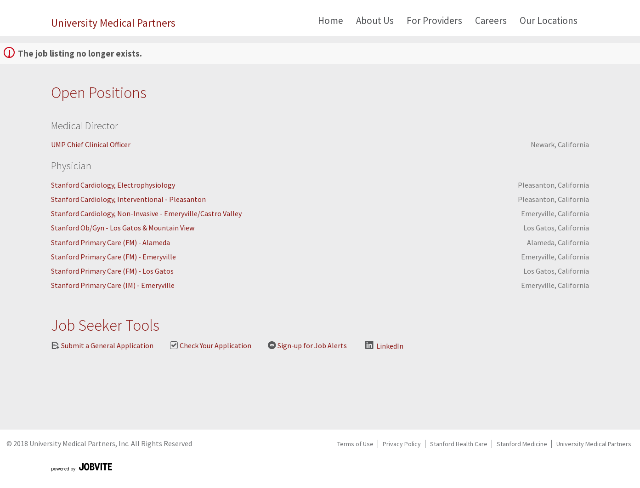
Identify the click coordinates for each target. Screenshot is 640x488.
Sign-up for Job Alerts (307, 345)
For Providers (434, 20)
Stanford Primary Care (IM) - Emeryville (113, 285)
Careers (491, 20)
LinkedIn (384, 345)
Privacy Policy (402, 444)
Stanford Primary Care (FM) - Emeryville (113, 256)
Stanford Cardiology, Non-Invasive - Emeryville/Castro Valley (146, 213)
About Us (375, 20)
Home (330, 20)
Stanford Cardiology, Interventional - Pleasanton (128, 199)
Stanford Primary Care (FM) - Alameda (110, 242)
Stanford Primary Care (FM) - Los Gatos (112, 271)
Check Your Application (210, 345)
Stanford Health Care (458, 444)
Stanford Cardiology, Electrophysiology (113, 184)
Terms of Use (355, 444)
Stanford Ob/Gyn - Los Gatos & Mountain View (122, 227)
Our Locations (549, 20)
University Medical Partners (113, 22)
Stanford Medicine (522, 444)
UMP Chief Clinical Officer (90, 144)
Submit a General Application (102, 345)
